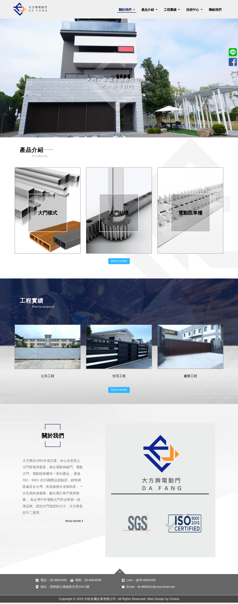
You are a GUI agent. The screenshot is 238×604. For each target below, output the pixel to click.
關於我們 (125, 10)
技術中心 (193, 10)
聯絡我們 (215, 10)
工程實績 (170, 10)
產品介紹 (148, 10)
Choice (174, 600)
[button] (114, 135)
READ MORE (119, 369)
